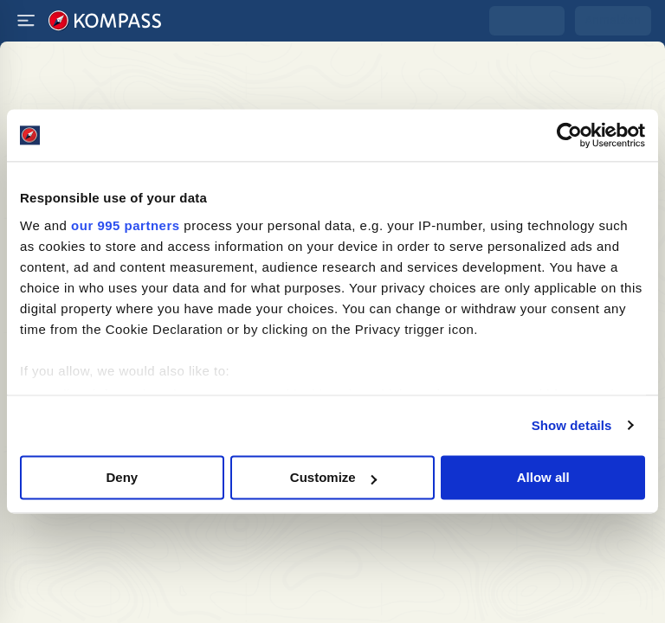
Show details (572, 425)
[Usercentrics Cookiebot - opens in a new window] (569, 135)
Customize (333, 477)
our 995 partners (125, 225)
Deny (122, 477)
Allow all (543, 477)
